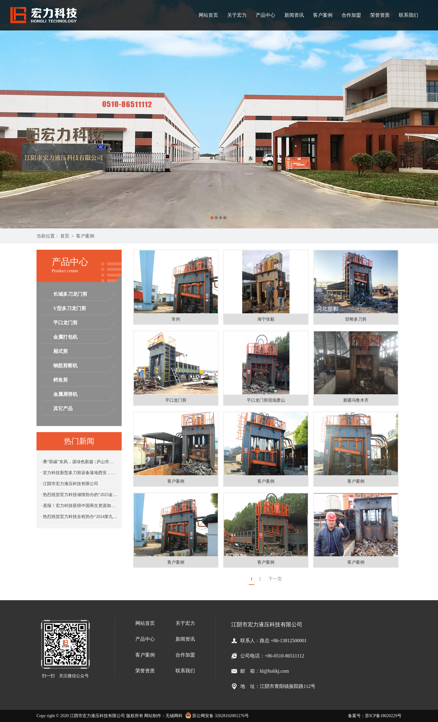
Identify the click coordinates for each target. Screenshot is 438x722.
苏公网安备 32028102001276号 (217, 715)
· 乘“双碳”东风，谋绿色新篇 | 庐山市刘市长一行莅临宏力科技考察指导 (79, 462)
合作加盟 (351, 15)
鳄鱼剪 (60, 379)
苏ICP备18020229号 (383, 715)
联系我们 (408, 15)
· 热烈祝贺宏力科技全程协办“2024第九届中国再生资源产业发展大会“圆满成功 (79, 516)
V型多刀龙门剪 (69, 308)
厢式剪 (60, 351)
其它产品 (63, 408)
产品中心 (265, 15)
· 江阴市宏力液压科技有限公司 (69, 483)
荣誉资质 (380, 15)
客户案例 (322, 15)
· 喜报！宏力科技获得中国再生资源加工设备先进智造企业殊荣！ (79, 505)
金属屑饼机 (65, 394)
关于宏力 (237, 15)
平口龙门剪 (65, 322)
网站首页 (208, 15)
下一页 (275, 578)
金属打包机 (65, 337)
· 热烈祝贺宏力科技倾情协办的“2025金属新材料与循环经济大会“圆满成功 (79, 494)
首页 (64, 236)
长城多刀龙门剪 (70, 294)
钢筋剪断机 (65, 365)
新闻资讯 (294, 15)
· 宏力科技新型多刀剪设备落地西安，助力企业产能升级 (79, 472)
